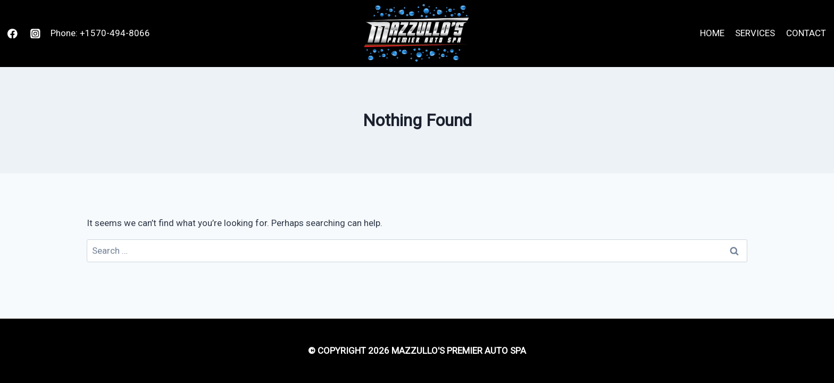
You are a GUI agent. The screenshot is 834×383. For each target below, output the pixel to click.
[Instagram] (35, 33)
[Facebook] (12, 33)
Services (755, 33)
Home (712, 33)
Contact (806, 33)
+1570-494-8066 (115, 33)
